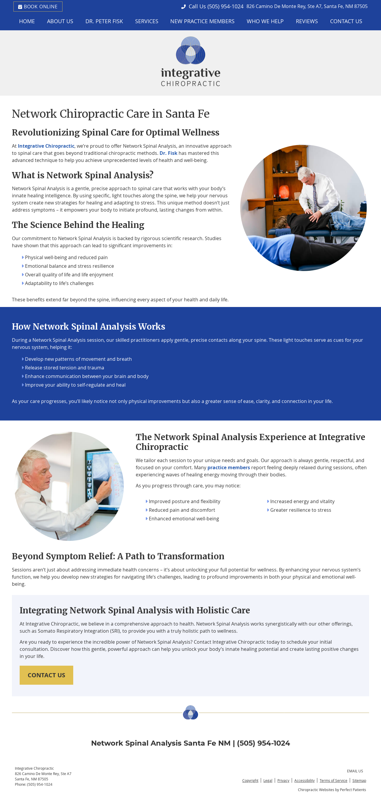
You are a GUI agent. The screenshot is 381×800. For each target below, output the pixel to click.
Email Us (355, 770)
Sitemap (359, 780)
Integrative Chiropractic (46, 146)
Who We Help (265, 21)
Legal (267, 780)
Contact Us (346, 21)
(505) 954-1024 (225, 6)
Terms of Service (333, 780)
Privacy (283, 780)
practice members (228, 467)
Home (27, 21)
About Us (60, 21)
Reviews (307, 21)
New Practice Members (202, 21)
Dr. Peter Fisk (104, 21)
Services (146, 21)
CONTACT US (46, 675)
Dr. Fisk (168, 153)
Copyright (250, 780)
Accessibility (304, 780)
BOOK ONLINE (38, 6)
